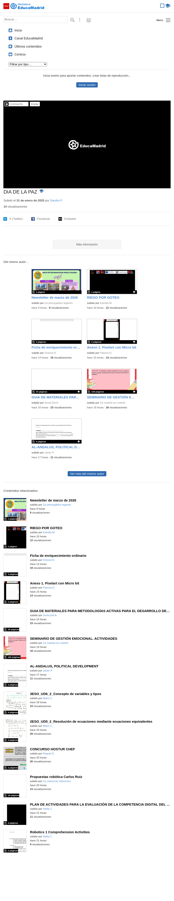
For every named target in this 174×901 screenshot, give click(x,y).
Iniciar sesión (87, 85)
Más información (87, 244)
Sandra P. (56, 200)
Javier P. (49, 452)
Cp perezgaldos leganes (59, 303)
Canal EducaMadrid (28, 38)
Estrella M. (106, 303)
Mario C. (48, 698)
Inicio (18, 30)
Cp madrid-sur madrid (112, 402)
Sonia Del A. (52, 402)
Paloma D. (106, 352)
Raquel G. (49, 753)
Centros (20, 54)
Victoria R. (51, 352)
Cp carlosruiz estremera (57, 781)
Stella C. (48, 808)
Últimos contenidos (28, 46)
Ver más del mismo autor (87, 473)
